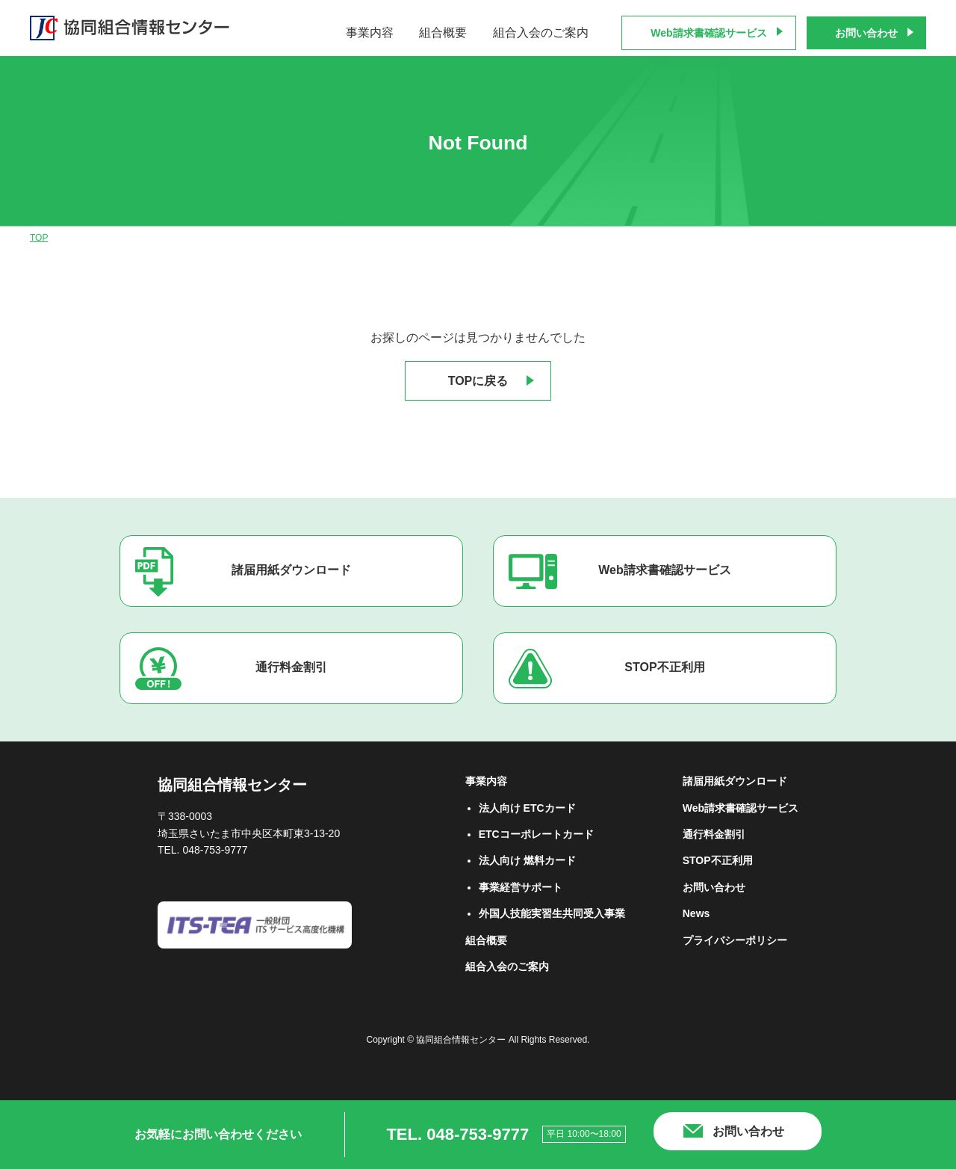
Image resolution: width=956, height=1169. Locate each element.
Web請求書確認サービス (708, 33)
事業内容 (370, 32)
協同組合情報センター (232, 785)
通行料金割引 (291, 667)
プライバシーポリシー (735, 940)
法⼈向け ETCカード (527, 808)
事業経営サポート (520, 887)
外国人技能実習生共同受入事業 (552, 913)
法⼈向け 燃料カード (527, 860)
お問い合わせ (866, 33)
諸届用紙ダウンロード (291, 570)
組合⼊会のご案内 (507, 966)
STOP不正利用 (664, 667)
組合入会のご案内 (541, 32)
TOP (39, 237)
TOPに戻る (478, 380)
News (696, 913)
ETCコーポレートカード (536, 834)
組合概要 (443, 32)
